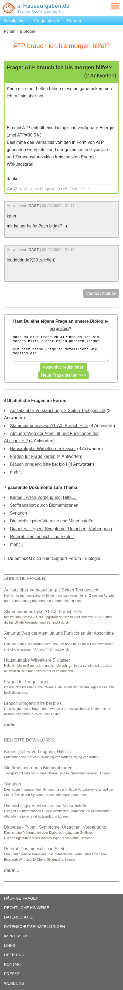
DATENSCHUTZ (18, 917)
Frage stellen (46, 21)
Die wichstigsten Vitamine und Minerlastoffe (51, 521)
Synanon (18, 513)
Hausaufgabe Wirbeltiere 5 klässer (43, 448)
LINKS (9, 945)
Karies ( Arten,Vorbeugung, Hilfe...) (43, 497)
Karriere (75, 21)
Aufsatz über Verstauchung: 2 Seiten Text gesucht (57, 410)
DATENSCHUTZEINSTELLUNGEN (34, 926)
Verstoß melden (101, 293)
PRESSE (12, 974)
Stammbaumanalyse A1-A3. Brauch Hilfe (49, 425)
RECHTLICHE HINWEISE (26, 908)
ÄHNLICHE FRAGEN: (25, 578)
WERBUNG (14, 983)
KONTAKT (13, 964)
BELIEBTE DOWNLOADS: (29, 740)
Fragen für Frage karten (33, 456)
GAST (12, 189)
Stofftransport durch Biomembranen (44, 505)
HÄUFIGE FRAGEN (21, 898)
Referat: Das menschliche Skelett (42, 536)
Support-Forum (66, 558)
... (11, 725)
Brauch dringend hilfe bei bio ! (38, 464)
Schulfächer (14, 21)
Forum (9, 31)
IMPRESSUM (16, 936)
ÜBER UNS (14, 955)
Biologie (92, 558)
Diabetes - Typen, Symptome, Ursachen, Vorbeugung (61, 528)
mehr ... (17, 472)
